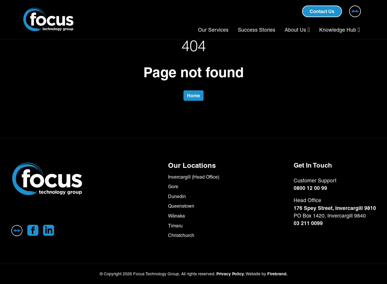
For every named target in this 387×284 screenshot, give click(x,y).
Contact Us (322, 11)
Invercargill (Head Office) (193, 177)
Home (193, 95)
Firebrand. (277, 273)
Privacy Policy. (230, 273)
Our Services (213, 30)
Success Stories (256, 30)
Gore (173, 186)
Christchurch (181, 235)
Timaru (175, 226)
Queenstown (181, 206)
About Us (295, 30)
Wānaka (176, 216)
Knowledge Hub (337, 30)
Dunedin (177, 196)
